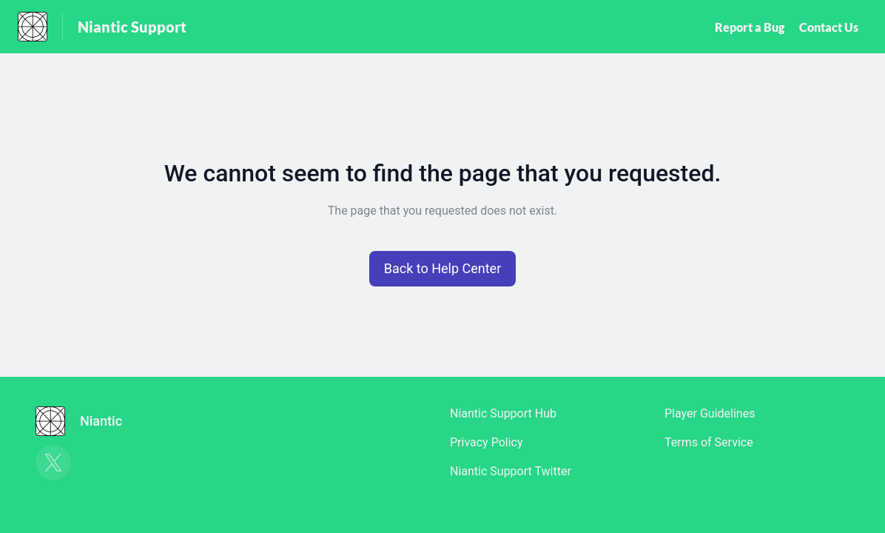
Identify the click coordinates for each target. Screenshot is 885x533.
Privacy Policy (486, 442)
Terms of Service (708, 442)
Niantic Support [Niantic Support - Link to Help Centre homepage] (132, 27)
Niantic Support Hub (503, 413)
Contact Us (828, 27)
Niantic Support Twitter (510, 471)
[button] (443, 268)
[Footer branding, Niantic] (86, 421)
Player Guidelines (709, 413)
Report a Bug (749, 27)
